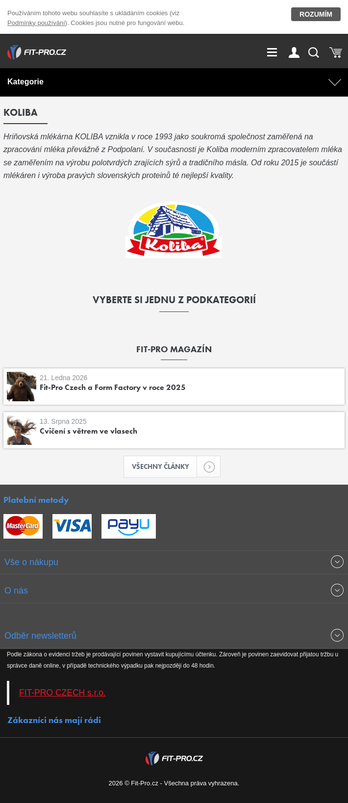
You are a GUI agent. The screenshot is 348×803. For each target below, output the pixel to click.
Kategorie (25, 82)
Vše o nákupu (31, 562)
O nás (16, 591)
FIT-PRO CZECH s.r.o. (62, 693)
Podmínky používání (36, 22)
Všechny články (165, 466)
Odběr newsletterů (40, 636)
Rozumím (315, 14)
